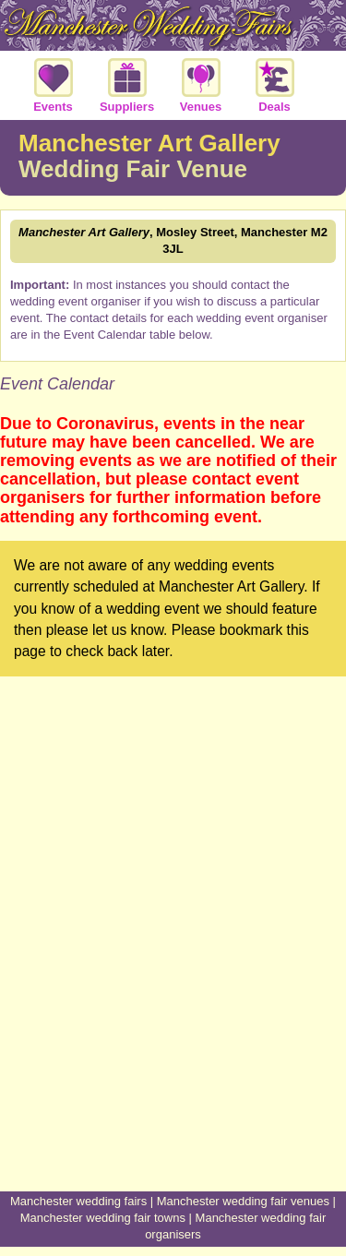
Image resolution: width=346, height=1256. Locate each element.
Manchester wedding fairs (78, 1201)
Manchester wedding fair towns (102, 1218)
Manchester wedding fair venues (243, 1201)
